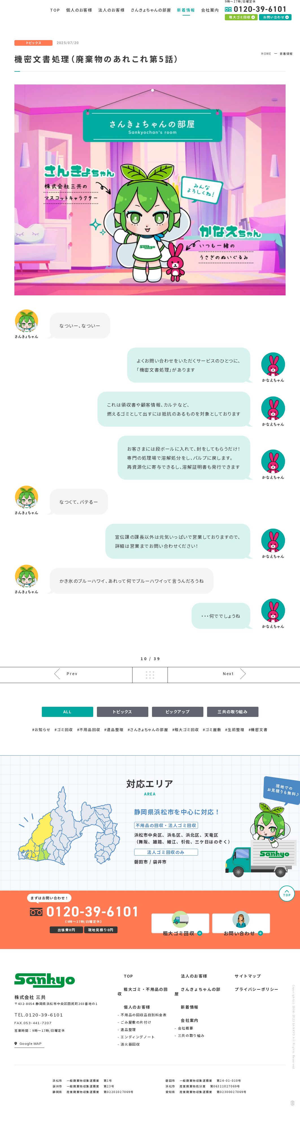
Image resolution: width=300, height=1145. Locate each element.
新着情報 (183, 1036)
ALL (67, 739)
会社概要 (185, 1057)
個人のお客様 (130, 1036)
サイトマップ (241, 1010)
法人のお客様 (187, 1010)
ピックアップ (178, 739)
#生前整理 (234, 757)
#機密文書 (258, 757)
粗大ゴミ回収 (242, 22)
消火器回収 (130, 1073)
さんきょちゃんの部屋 (195, 1023)
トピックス (122, 739)
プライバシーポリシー (249, 1023)
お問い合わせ (276, 22)
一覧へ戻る (150, 696)
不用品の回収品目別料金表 (144, 1044)
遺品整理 (128, 1058)
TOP (287, 923)
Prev (73, 696)
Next (228, 696)
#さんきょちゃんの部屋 (148, 757)
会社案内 (183, 1049)
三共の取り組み (232, 739)
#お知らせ (41, 757)
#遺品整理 (113, 757)
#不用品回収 (89, 757)
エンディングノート (138, 1066)
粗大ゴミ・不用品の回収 (140, 1023)
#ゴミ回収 (64, 757)
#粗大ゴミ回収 (185, 757)
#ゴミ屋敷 (212, 757)
